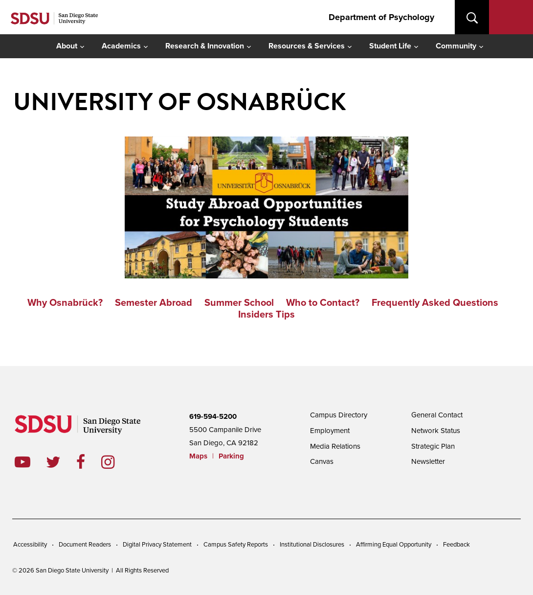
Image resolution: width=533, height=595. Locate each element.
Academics (121, 46)
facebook (88, 462)
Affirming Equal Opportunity (393, 545)
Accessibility (30, 545)
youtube (22, 462)
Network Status (435, 430)
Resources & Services (306, 46)
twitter (61, 462)
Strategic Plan (433, 446)
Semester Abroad (153, 303)
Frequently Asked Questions (435, 303)
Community (456, 46)
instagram (115, 462)
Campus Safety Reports (235, 545)
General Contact (437, 415)
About (66, 46)
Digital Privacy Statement (157, 545)
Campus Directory (338, 415)
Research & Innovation (204, 46)
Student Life (390, 46)
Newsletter (428, 461)
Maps (198, 456)
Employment (330, 430)
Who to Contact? (322, 303)
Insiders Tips (266, 314)
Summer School (239, 303)
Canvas (321, 461)
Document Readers (85, 545)
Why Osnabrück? (65, 303)
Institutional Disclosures (312, 545)
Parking (231, 456)
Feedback (456, 545)
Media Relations (335, 446)
